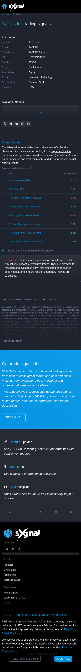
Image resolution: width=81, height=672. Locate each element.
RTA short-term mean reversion (25, 241)
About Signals (11, 592)
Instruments (6, 14)
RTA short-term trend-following (25, 233)
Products (8, 565)
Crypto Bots (10, 570)
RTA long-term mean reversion (25, 215)
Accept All (63, 658)
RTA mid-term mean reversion (24, 224)
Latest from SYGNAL (14, 597)
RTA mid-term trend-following (24, 206)
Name (10, 174)
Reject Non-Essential (25, 658)
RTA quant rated (17, 189)
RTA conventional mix (20, 180)
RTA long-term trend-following (25, 198)
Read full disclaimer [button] (12, 341)
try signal (13, 417)
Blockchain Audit (12, 580)
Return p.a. (70, 174)
